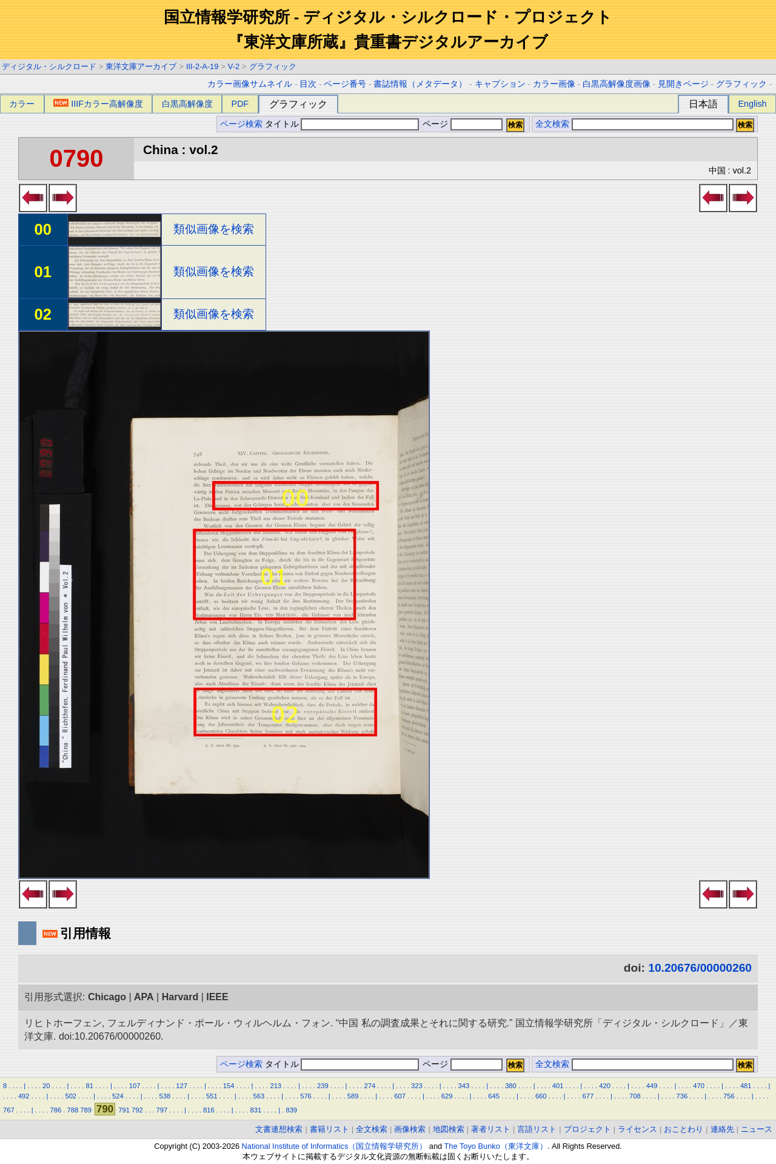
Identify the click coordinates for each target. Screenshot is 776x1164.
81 (89, 1085)
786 (56, 1110)
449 (652, 1085)
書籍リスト (329, 1129)
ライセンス (637, 1129)
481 (746, 1085)
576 (306, 1096)
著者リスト (490, 1129)
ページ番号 (345, 84)
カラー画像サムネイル (249, 84)
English (752, 104)
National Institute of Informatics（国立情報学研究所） (334, 1146)
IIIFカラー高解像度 (98, 104)
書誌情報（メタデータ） (420, 84)
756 (729, 1096)
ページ (461, 124)
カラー (22, 104)
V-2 (233, 66)
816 (209, 1110)
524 (118, 1096)
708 (635, 1096)
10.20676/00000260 (700, 967)
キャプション (500, 84)
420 (604, 1085)
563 (259, 1096)
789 (86, 1110)
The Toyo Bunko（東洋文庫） (495, 1146)
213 (275, 1085)
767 (9, 1110)
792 (137, 1110)
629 (447, 1096)
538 (165, 1096)
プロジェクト (587, 1129)
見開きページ (683, 84)
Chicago (107, 997)
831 (256, 1110)
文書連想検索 (279, 1129)
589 (353, 1096)
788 (73, 1110)
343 (464, 1085)
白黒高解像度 (187, 104)
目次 (307, 84)
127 (181, 1085)
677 (588, 1096)
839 (291, 1110)
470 (698, 1085)
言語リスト (537, 1129)
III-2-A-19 (202, 66)
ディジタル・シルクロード (49, 66)
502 (70, 1096)
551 (212, 1096)
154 (229, 1085)
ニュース (756, 1129)
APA (144, 997)
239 (323, 1085)
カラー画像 (554, 84)
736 (682, 1096)
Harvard (180, 997)
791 (124, 1110)
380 (511, 1085)
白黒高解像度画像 (617, 84)
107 (135, 1085)
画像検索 (410, 1129)
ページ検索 (241, 124)
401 (558, 1085)
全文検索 (552, 124)
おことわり (683, 1129)
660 (541, 1096)
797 (161, 1110)
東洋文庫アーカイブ (140, 66)
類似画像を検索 (213, 229)
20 (46, 1085)
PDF (240, 104)
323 (417, 1085)
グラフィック (272, 66)
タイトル (342, 124)
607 (400, 1096)
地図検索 (448, 1129)
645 (494, 1096)
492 (24, 1096)
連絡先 (722, 1129)
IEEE (217, 997)
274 (370, 1085)
